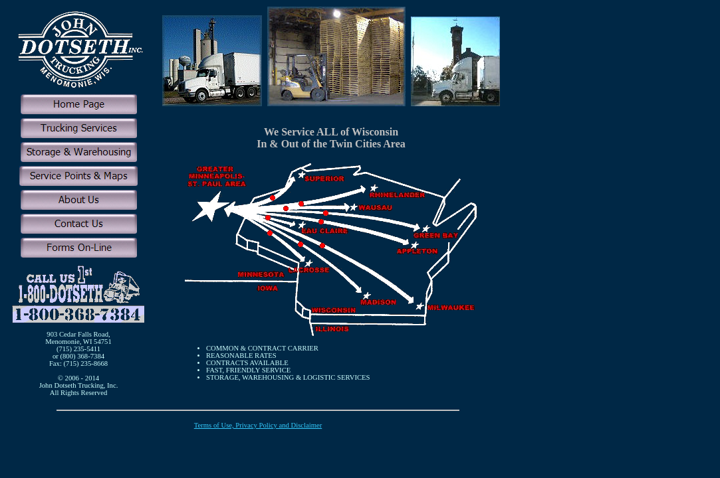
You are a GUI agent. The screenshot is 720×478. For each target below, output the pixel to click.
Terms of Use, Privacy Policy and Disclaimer (258, 425)
